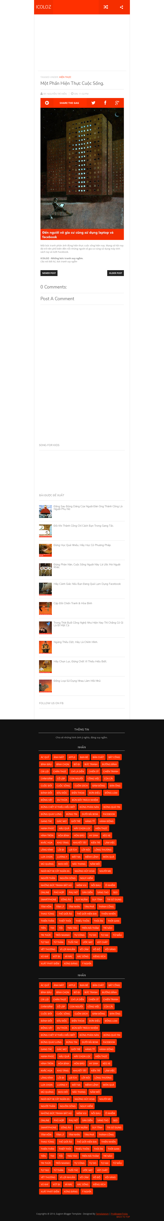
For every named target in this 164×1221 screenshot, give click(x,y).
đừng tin (71, 814)
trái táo (72, 927)
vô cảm (84, 949)
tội (61, 927)
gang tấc (46, 821)
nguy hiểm (86, 878)
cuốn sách (81, 785)
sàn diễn (87, 892)
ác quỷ (45, 757)
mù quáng (47, 863)
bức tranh (90, 764)
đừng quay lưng (51, 814)
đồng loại (111, 792)
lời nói (85, 849)
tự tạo (45, 942)
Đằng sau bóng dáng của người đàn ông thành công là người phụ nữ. (88, 508)
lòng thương (102, 849)
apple (72, 757)
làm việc (110, 842)
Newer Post (49, 273)
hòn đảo (79, 835)
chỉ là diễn (77, 771)
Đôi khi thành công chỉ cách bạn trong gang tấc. (84, 526)
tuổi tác (73, 942)
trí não (107, 927)
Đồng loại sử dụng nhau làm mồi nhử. (77, 681)
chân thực (59, 771)
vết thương (48, 949)
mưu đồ (63, 863)
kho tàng (63, 842)
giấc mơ (62, 821)
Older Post (115, 273)
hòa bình (63, 835)
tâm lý (60, 906)
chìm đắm (47, 778)
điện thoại (78, 792)
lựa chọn (47, 856)
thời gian (113, 920)
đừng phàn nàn (89, 807)
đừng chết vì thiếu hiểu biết (58, 807)
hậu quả (64, 828)
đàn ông (115, 785)
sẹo (115, 892)
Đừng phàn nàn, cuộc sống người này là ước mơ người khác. (87, 566)
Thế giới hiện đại (87, 913)
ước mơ (87, 942)
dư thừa (62, 799)
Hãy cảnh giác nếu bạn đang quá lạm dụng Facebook (87, 584)
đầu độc (62, 792)
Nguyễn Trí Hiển (57, 93)
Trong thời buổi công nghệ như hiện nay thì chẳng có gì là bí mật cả (88, 624)
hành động (106, 821)
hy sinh (93, 835)
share (121, 7)
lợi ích (73, 849)
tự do (92, 935)
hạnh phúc (47, 828)
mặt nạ (76, 856)
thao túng (47, 913)
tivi (52, 927)
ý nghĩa (86, 963)
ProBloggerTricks (119, 1213)
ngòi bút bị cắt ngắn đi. (55, 871)
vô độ (96, 949)
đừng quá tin (111, 807)
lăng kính (47, 849)
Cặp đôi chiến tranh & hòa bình (73, 603)
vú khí (44, 956)
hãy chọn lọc (82, 828)
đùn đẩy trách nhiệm (85, 799)
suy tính (97, 899)
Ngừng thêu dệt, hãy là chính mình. (76, 642)
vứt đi (56, 956)
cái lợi (45, 771)
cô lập (61, 778)
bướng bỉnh (109, 764)
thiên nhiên (108, 913)
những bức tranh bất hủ (56, 885)
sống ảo (66, 899)
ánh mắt (59, 757)
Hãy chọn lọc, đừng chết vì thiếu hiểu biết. (80, 661)
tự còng (79, 935)
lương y (62, 856)
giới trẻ (76, 821)
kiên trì (95, 842)
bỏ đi (77, 764)
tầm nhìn (74, 906)
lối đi (61, 849)
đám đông (98, 785)
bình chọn (62, 764)
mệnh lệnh (91, 856)
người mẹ (105, 871)
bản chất (98, 757)
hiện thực (65, 77)
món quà (108, 856)
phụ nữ (73, 892)
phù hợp (59, 892)
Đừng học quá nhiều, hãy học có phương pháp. (82, 545)
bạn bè (84, 757)
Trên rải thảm (90, 927)
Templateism (102, 1213)
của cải (108, 778)
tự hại (104, 935)
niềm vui (81, 885)
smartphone (48, 899)
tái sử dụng (114, 899)
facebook (109, 814)
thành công (106, 906)
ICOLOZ (43, 7)
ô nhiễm (110, 885)
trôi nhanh (63, 935)
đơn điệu (94, 792)
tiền (43, 927)
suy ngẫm (82, 899)
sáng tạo (102, 892)
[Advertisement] (101, 43)
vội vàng (110, 949)
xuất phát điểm (50, 963)
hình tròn (47, 835)
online (45, 892)
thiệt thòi (65, 920)
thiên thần (47, 920)
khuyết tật (80, 842)
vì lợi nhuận (67, 949)
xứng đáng (71, 963)
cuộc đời (46, 785)
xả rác (69, 956)
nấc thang (79, 863)
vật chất (102, 942)
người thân (48, 878)
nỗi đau (96, 885)
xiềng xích (99, 956)
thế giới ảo (65, 913)
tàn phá (89, 906)
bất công (114, 757)
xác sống (83, 956)
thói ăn (98, 920)
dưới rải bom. (90, 814)
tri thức (46, 935)
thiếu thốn (82, 920)
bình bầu (46, 764)
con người (76, 778)
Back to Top (123, 1216)
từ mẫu (117, 935)
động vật (46, 799)
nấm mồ (95, 863)
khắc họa (46, 842)
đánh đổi (46, 792)
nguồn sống (67, 878)
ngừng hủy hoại (85, 871)
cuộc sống (63, 785)
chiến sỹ (94, 771)
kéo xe (106, 835)
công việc (94, 778)
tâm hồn (46, 906)
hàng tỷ (90, 821)
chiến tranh (110, 771)
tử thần (58, 942)
